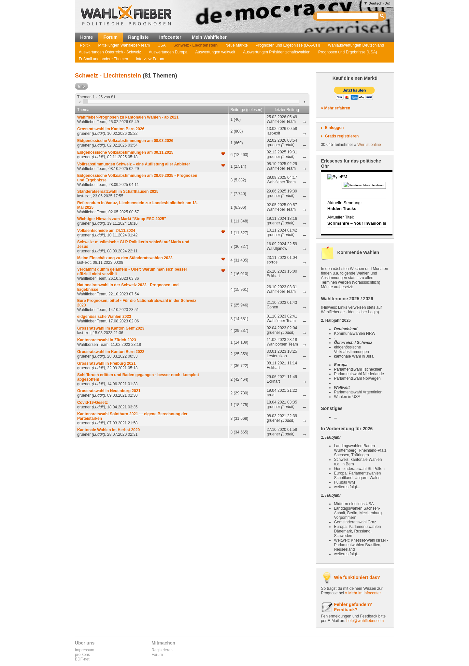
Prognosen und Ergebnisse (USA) (347, 52)
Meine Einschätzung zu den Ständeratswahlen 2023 (125, 258)
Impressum (84, 650)
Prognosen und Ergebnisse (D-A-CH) (288, 45)
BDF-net (82, 659)
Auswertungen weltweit (215, 52)
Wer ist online (369, 144)
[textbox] (348, 16)
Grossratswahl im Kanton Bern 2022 (110, 351)
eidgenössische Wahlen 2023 (104, 316)
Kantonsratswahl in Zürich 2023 (106, 340)
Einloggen (334, 127)
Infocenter (170, 37)
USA (162, 45)
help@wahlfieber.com (365, 620)
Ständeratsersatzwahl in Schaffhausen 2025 (117, 191)
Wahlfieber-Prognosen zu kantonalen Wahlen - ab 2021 (127, 117)
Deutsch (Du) (379, 3)
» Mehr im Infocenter (363, 593)
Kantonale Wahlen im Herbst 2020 (108, 430)
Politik (85, 45)
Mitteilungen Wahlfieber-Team (124, 45)
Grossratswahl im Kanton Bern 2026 (110, 129)
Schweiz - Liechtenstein (196, 45)
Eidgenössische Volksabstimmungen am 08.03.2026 (125, 140)
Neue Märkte (236, 45)
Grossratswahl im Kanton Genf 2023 (110, 328)
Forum (110, 37)
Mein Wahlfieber (209, 37)
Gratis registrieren (342, 136)
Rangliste (138, 37)
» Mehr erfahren (335, 108)
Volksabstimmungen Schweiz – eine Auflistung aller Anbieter (133, 164)
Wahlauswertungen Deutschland (356, 45)
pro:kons (82, 654)
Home (86, 37)
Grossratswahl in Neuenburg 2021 (108, 391)
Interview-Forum (150, 59)
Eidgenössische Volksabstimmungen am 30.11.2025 (125, 152)
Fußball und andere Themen (103, 59)
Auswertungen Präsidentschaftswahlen (276, 52)
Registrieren (162, 650)
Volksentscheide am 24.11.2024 (106, 230)
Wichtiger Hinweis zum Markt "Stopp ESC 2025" (121, 219)
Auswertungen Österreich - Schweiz (110, 52)
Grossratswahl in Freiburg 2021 (106, 363)
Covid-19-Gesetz (92, 402)
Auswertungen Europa (168, 52)
